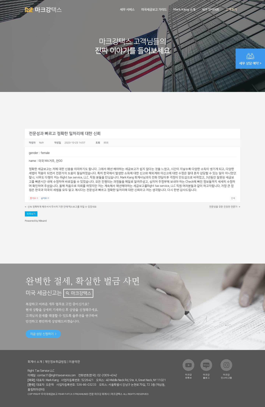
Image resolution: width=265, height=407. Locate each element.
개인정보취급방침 (56, 361)
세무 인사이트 (210, 9)
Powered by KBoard (36, 221)
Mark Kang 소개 (184, 9)
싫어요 (45, 198)
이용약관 (74, 361)
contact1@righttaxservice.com (56, 375)
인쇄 (233, 198)
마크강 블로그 (206, 376)
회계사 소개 (35, 361)
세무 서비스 (127, 9)
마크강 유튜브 (188, 376)
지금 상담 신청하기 (43, 334)
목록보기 (31, 214)
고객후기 (231, 9)
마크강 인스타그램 (226, 376)
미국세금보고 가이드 (154, 9)
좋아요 (34, 198)
